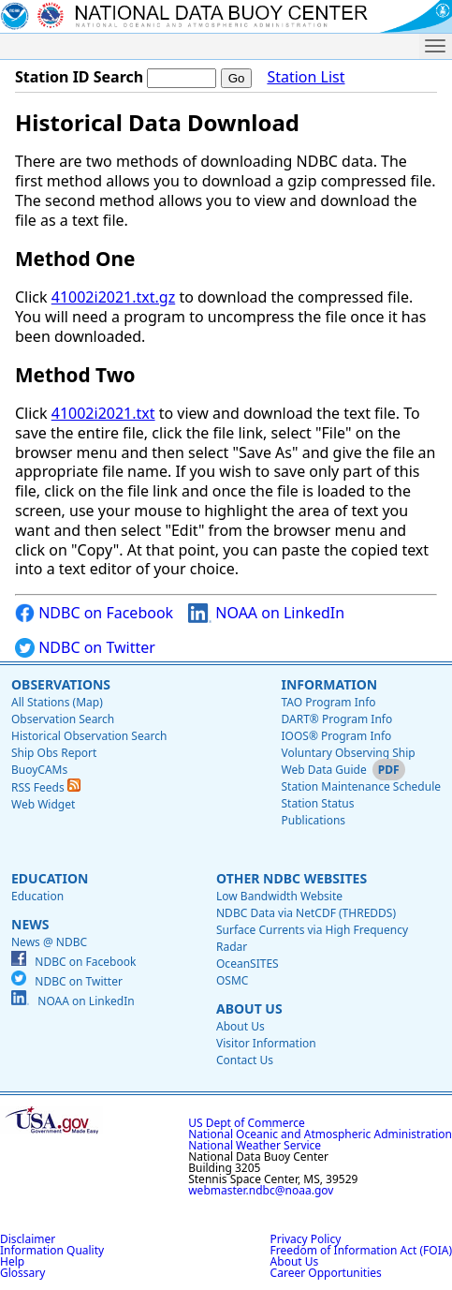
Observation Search (62, 719)
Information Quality (52, 1250)
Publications (313, 820)
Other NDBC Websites (291, 878)
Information (329, 684)
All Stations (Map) (57, 702)
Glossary (22, 1273)
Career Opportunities (326, 1273)
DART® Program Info (336, 719)
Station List (305, 77)
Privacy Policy (306, 1239)
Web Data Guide (323, 770)
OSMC (232, 980)
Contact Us (244, 1060)
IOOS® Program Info (336, 736)
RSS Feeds (45, 787)
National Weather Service (254, 1145)
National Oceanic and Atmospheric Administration (320, 1134)
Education (49, 878)
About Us (249, 1008)
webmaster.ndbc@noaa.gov (260, 1190)
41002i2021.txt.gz (113, 297)
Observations (60, 684)
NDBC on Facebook (94, 613)
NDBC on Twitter (85, 648)
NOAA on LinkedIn (266, 613)
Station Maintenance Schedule (361, 786)
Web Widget (43, 804)
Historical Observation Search (89, 736)
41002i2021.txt (103, 413)
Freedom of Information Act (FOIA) (361, 1250)
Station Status (317, 803)
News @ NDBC (49, 942)
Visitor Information (266, 1043)
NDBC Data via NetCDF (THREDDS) (306, 913)
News (30, 924)
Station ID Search (79, 77)
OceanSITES (247, 963)
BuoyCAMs (39, 770)
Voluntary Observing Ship (348, 753)
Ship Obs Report (53, 753)
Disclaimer (27, 1239)
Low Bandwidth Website (279, 896)
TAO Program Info (328, 702)
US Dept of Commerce (246, 1123)
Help (12, 1261)
